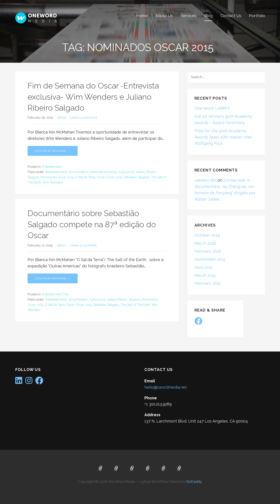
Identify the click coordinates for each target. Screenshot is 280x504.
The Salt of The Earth (135, 305)
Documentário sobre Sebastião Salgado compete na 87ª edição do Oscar (92, 224)
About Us (164, 15)
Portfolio (257, 15)
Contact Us (230, 15)
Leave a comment (83, 117)
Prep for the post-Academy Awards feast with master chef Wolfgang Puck (223, 137)
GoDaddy (194, 482)
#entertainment (56, 172)
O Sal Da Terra (85, 177)
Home (142, 15)
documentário (78, 172)
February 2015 (207, 283)
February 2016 (207, 251)
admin (61, 117)
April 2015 (203, 267)
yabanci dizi (205, 180)
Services (188, 15)
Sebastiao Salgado (137, 177)
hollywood (126, 172)
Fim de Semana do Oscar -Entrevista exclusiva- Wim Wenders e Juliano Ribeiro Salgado (93, 96)
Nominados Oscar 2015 (57, 177)
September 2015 (209, 259)
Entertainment (51, 166)
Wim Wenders (52, 182)
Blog (208, 15)
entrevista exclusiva (103, 172)
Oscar (101, 177)
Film (66, 294)
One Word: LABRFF (212, 108)
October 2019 (207, 235)
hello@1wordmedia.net (165, 387)
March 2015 (205, 275)
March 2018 (205, 243)
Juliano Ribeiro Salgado (123, 299)
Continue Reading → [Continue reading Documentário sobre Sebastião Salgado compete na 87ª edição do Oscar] (53, 278)
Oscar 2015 (114, 177)
